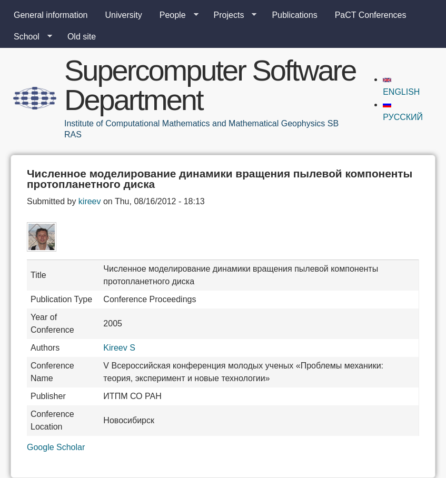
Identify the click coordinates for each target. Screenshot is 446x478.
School (28, 37)
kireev (89, 201)
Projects (231, 15)
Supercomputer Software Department (209, 85)
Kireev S (119, 347)
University (123, 15)
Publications (294, 15)
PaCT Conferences (371, 15)
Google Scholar (56, 447)
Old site (81, 36)
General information (51, 15)
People (175, 15)
